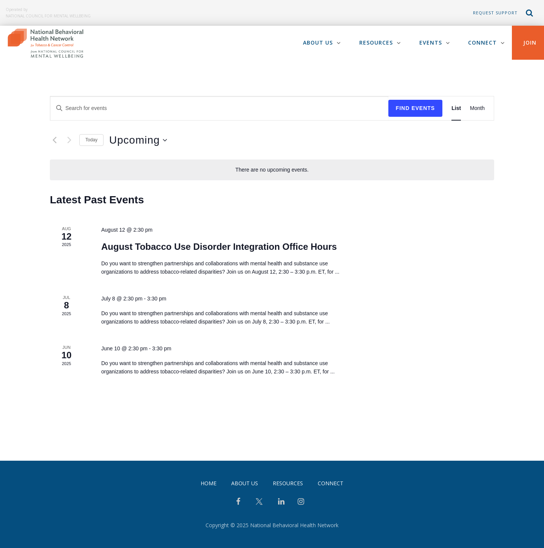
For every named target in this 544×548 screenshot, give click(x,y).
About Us (317, 42)
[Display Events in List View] (456, 108)
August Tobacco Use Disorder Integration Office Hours (219, 246)
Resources (376, 42)
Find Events (415, 108)
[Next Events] (69, 140)
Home (208, 483)
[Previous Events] (54, 140)
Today (91, 139)
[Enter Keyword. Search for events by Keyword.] (219, 108)
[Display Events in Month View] (477, 108)
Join (529, 42)
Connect (482, 42)
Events (430, 42)
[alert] (272, 169)
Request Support (495, 12)
